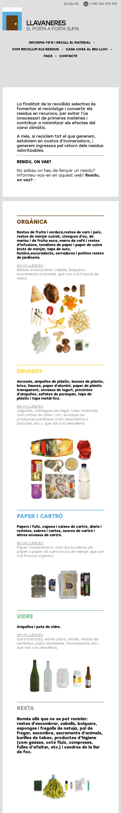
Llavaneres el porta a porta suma (40, 19)
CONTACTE (68, 56)
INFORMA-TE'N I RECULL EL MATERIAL (60, 42)
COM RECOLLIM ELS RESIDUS (35, 49)
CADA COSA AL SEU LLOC (87, 49)
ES (66, 4)
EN (71, 4)
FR (76, 4)
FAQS (48, 56)
